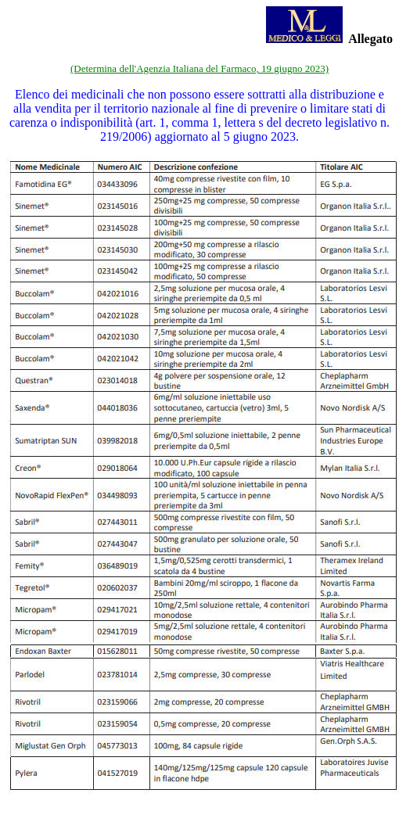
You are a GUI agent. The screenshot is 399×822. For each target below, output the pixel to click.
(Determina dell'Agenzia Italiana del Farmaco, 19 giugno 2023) (199, 68)
